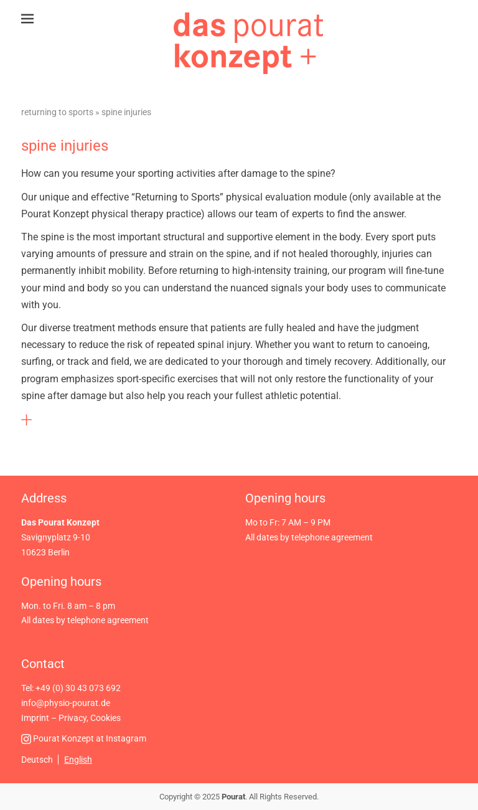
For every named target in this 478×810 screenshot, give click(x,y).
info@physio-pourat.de (65, 703)
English (78, 760)
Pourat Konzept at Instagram (83, 738)
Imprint (35, 718)
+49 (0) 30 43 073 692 (78, 688)
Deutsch (37, 760)
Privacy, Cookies (90, 718)
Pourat (233, 796)
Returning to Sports (57, 112)
